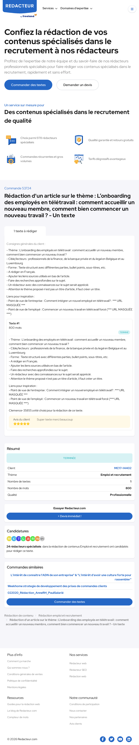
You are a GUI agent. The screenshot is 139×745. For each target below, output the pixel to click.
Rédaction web (78, 676)
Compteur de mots (17, 717)
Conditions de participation (85, 704)
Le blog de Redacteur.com (22, 710)
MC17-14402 (122, 468)
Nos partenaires (78, 717)
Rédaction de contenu (18, 615)
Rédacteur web (78, 663)
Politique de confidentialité (22, 680)
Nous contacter (78, 710)
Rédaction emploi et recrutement (60, 615)
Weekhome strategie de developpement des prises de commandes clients (57, 586)
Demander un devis (77, 85)
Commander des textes (28, 85)
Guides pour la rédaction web (23, 704)
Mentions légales (16, 687)
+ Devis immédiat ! (69, 516)
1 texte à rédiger (25, 231)
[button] (132, 9)
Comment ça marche (19, 661)
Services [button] (50, 8)
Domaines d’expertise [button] (76, 8)
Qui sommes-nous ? (18, 667)
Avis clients (76, 723)
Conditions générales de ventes (25, 674)
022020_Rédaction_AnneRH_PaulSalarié (36, 593)
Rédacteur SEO (78, 669)
